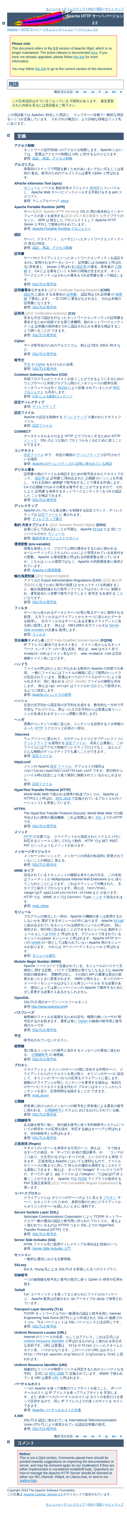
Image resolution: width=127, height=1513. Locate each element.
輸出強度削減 (24, 576)
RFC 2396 (56, 1373)
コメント (25, 1443)
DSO (94, 188)
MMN (56, 961)
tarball (35, 942)
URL (55, 1378)
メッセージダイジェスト (32, 851)
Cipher (19, 341)
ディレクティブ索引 (47, 519)
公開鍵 (19, 1101)
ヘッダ (19, 719)
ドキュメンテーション (58, 29)
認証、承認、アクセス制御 (52, 158)
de (77, 92)
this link (79, 57)
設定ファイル (24, 413)
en (85, 92)
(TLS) (58, 1309)
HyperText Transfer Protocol (36, 790)
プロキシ (21, 1065)
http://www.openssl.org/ (48, 1006)
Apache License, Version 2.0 (43, 1494)
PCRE (82, 1179)
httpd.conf (22, 762)
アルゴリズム (24, 164)
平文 (27, 364)
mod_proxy (40, 1095)
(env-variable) (39, 544)
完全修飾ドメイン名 (29, 640)
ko (114, 92)
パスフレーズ (24, 1012)
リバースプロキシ (27, 1193)
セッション (22, 1255)
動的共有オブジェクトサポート (55, 538)
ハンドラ (21, 664)
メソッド (30, 440)
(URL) (61, 1332)
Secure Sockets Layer (31, 1212)
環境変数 (21, 544)
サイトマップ (114, 9)
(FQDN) (106, 640)
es (92, 92)
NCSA (62, 388)
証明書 (19, 254)
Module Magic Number (32, 961)
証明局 (19, 313)
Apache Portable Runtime (34, 207)
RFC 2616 (63, 798)
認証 (17, 234)
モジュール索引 (44, 955)
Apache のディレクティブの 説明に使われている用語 (72, 464)
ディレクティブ (74, 9)
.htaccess (21, 734)
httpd (98, 529)
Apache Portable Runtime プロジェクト (61, 228)
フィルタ (21, 608)
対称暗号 (21, 1275)
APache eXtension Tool (32, 183)
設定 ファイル (60, 766)
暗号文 (19, 360)
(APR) (60, 207)
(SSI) (52, 1240)
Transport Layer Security (34, 1309)
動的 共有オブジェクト (31, 525)
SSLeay (20, 1265)
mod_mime (40, 906)
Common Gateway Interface (36, 374)
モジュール (53, 9)
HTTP (39, 728)
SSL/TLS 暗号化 (44, 284)
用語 (99, 9)
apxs (65, 201)
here (94, 53)
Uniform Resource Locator (35, 1332)
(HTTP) (65, 790)
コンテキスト (24, 450)
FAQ (91, 9)
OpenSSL (21, 998)
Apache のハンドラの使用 (51, 694)
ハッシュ (21, 700)
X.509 (18, 1416)
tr (121, 92)
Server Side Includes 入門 (51, 1248)
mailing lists (28, 1481)
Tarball (19, 1290)
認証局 (81, 267)
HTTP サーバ (30, 29)
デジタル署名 (24, 469)
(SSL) (54, 1212)
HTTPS (19, 809)
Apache (12, 29)
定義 (21, 136)
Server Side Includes (30, 1240)
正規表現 (21, 1144)
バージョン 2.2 (87, 29)
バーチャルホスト (27, 1384)
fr (100, 92)
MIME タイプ (24, 870)
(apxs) (57, 183)
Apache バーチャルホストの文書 (56, 1410)
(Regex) (35, 1144)
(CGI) (63, 374)
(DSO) (101, 525)
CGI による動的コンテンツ (52, 396)
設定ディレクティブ (29, 402)
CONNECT (22, 431)
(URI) (63, 1365)
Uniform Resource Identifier (44, 1341)
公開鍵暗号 (39, 1055)
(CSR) (105, 290)
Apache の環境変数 (46, 570)
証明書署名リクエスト (31, 290)
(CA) (71, 313)
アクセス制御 (24, 145)
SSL (99, 817)
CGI (94, 686)
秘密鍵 (19, 1046)
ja (106, 92)
